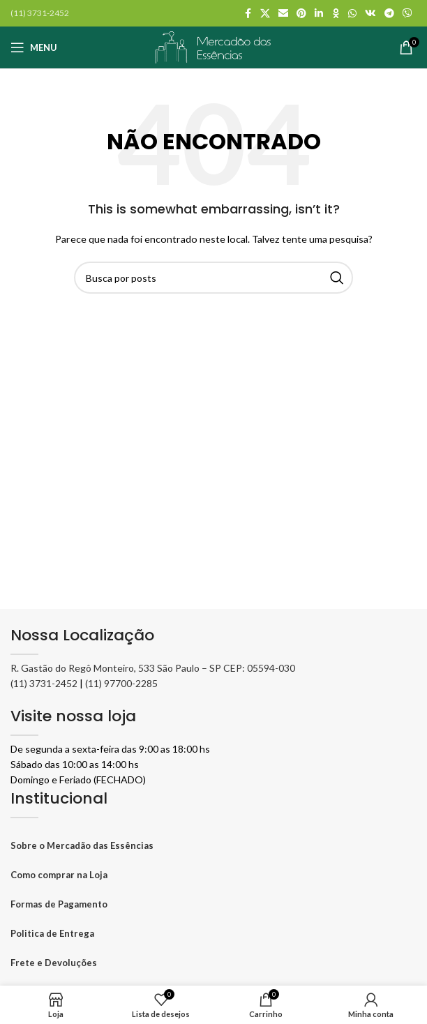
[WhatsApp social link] (352, 13)
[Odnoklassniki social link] (335, 13)
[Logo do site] (213, 46)
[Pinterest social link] (301, 13)
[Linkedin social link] (318, 13)
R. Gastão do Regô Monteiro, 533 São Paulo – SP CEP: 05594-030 (152, 668)
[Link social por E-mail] (283, 13)
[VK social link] (370, 13)
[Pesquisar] (213, 278)
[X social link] (265, 13)
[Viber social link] (407, 13)
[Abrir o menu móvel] (33, 47)
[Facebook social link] (247, 13)
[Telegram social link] (389, 13)
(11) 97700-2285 (121, 683)
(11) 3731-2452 (43, 683)
